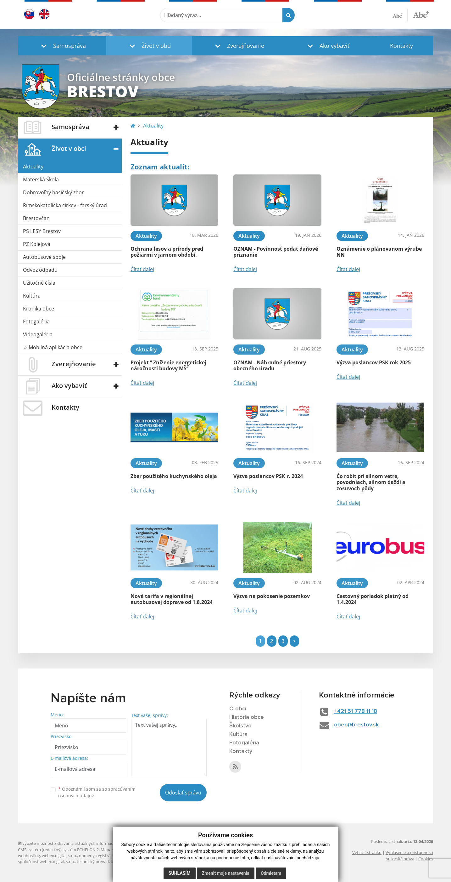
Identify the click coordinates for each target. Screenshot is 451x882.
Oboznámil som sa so (97, 792)
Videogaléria (38, 334)
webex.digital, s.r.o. (59, 855)
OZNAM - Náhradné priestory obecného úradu (269, 365)
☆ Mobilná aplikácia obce (52, 347)
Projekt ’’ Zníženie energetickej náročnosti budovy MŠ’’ (168, 365)
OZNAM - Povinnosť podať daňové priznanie (275, 251)
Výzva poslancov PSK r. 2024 (268, 476)
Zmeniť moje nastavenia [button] (225, 873)
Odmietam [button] (271, 873)
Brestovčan (36, 218)
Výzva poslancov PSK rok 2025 (374, 362)
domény (86, 855)
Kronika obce (38, 308)
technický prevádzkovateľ (101, 861)
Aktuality (33, 166)
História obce (246, 717)
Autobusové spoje (44, 256)
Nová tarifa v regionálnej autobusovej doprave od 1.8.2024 (172, 599)
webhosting (29, 855)
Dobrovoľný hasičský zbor (53, 192)
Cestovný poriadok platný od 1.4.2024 (373, 599)
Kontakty (401, 45)
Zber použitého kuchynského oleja (174, 476)
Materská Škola (41, 179)
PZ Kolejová (36, 244)
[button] (62, 45)
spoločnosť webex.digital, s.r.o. (46, 861)
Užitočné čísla (39, 282)
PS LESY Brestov (42, 231)
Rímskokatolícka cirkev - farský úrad (65, 205)
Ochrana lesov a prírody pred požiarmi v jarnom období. (167, 251)
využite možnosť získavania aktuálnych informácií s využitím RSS (80, 843)
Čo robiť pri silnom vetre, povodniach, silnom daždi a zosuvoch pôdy (371, 482)
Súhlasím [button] (180, 873)
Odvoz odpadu (40, 269)
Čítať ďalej (142, 269)
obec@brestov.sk (356, 725)
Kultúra (32, 295)
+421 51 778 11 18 (355, 711)
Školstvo (240, 726)
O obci (237, 709)
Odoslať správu (183, 792)
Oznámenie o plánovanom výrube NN (379, 251)
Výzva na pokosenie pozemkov (271, 596)
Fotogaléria (36, 321)
